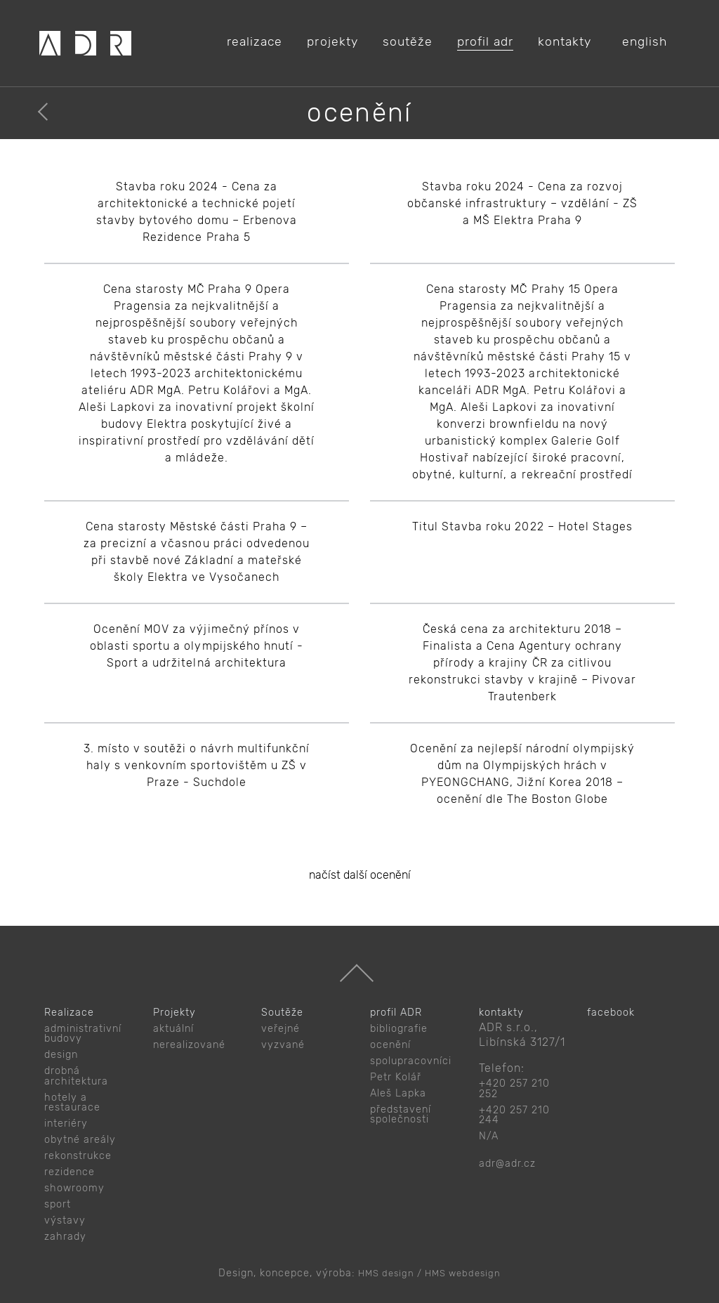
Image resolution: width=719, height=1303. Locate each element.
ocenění (390, 1045)
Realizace (69, 1013)
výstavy (65, 1220)
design (61, 1055)
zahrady (65, 1237)
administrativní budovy (82, 1034)
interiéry (66, 1124)
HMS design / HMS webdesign (429, 1273)
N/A (489, 1136)
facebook (611, 1013)
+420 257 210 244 (514, 1115)
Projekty (174, 1013)
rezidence (69, 1172)
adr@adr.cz (507, 1164)
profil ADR (396, 1013)
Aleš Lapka (398, 1093)
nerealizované (189, 1045)
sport (57, 1204)
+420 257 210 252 (514, 1088)
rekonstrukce (78, 1156)
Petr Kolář (395, 1077)
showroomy (74, 1188)
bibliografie (399, 1029)
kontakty (501, 1013)
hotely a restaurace (72, 1102)
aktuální (173, 1029)
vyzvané (283, 1045)
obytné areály (80, 1140)
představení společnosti (400, 1114)
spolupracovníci (410, 1061)
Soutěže (282, 1013)
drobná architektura (76, 1076)
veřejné (280, 1029)
